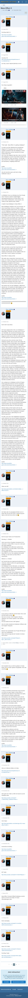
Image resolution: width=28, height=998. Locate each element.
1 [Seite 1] (11, 964)
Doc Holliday (15, 642)
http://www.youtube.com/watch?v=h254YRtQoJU (13, 874)
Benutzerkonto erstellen (18, 982)
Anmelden (6, 982)
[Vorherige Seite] (9, 964)
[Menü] (26, 1)
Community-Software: (14, 995)
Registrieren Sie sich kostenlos (14, 976)
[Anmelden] (22, 2)
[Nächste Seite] (19, 964)
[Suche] (18, 1)
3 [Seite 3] (16, 964)
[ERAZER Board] (8, 1)
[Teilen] (26, 13)
